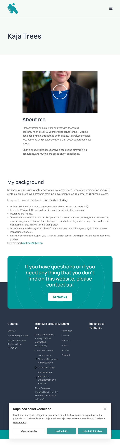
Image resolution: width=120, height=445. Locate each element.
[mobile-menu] (107, 8)
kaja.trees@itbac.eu (32, 242)
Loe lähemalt (19, 422)
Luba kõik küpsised (92, 431)
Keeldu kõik (61, 431)
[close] (105, 408)
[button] (60, 92)
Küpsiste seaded (29, 431)
